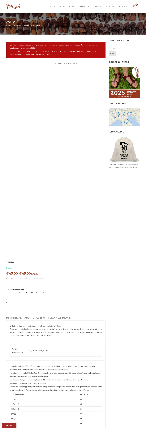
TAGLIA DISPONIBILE (67, 94)
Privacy (51, 425)
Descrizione (14, 262)
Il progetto (123, 6)
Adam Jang (93, 425)
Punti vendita (83, 6)
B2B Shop (110, 6)
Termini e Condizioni (62, 425)
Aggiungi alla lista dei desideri (66, 63)
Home (8, 26)
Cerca (112, 54)
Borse (71, 6)
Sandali (62, 6)
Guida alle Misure (59, 262)
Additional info (35, 262)
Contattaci (98, 6)
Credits (73, 425)
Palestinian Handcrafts (23, 26)
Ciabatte (51, 6)
